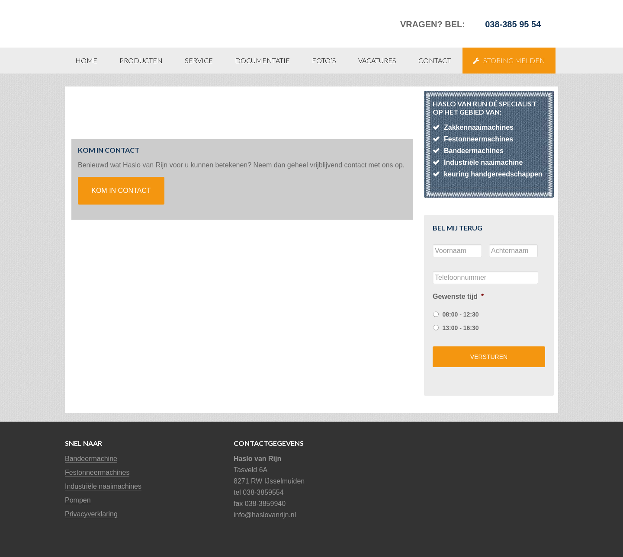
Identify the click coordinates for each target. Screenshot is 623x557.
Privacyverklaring (91, 514)
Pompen (78, 500)
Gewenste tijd (458, 296)
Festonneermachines (97, 472)
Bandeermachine (91, 458)
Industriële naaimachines (103, 486)
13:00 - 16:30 (460, 327)
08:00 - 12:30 (460, 314)
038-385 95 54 (513, 24)
